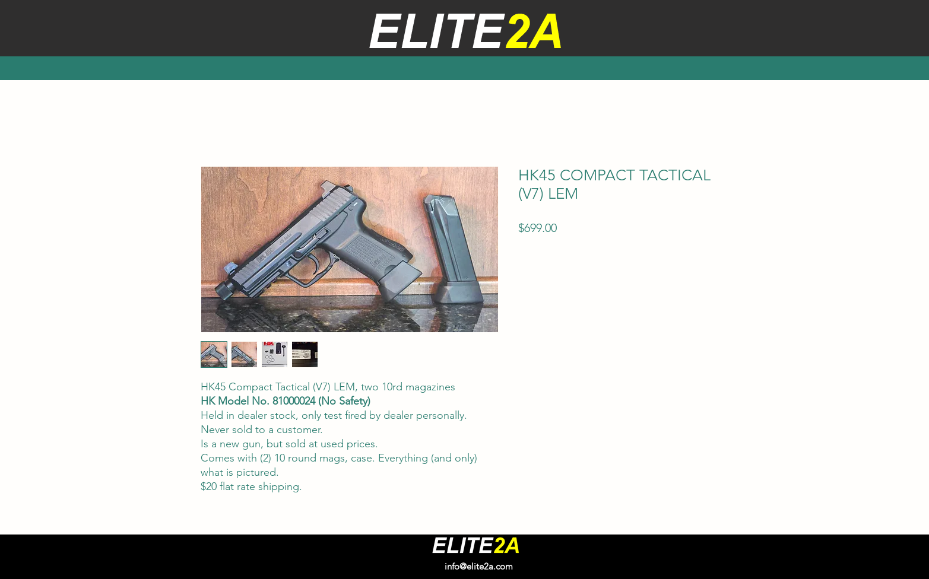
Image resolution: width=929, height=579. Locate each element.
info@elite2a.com (479, 566)
